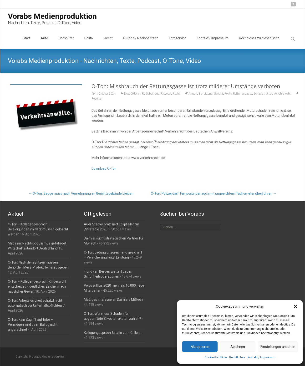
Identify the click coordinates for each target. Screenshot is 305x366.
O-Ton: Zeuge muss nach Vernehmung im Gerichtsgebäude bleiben (81, 193)
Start (26, 42)
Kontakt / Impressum (261, 357)
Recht (108, 42)
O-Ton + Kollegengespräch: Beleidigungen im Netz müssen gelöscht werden (38, 229)
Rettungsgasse (242, 93)
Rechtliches (237, 357)
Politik (88, 42)
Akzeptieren (200, 347)
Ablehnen (237, 347)
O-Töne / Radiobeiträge (140, 42)
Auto (44, 42)
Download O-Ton (104, 168)
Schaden (259, 93)
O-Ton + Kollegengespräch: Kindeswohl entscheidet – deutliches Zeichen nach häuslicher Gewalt (37, 286)
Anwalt (192, 93)
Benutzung (206, 93)
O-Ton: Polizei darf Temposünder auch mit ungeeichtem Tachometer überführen (213, 193)
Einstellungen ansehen (277, 347)
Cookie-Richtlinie (216, 357)
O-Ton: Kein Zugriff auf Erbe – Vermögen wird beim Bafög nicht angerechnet (32, 324)
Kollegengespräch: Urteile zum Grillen (112, 333)
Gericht (218, 93)
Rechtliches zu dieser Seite (259, 42)
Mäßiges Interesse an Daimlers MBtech (113, 299)
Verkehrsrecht (282, 93)
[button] (295, 306)
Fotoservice (177, 42)
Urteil (269, 93)
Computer (66, 42)
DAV (126, 93)
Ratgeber (165, 93)
